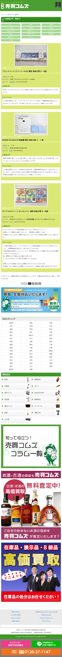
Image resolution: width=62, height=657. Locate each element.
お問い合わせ (16, 621)
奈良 (31, 351)
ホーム (3, 14)
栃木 (50, 329)
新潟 (50, 335)
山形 (50, 326)
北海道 (11, 323)
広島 (31, 360)
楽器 (10, 34)
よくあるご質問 (15, 614)
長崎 (50, 363)
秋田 (50, 323)
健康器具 (51, 34)
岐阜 (50, 341)
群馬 (11, 332)
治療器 (17, 386)
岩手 (11, 326)
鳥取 (50, 357)
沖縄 (31, 369)
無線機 (31, 28)
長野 (11, 341)
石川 (31, 338)
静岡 (11, 344)
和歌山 (51, 351)
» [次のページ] (39, 283)
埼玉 (31, 332)
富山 (11, 338)
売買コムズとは (46, 614)
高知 (11, 357)
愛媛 (50, 354)
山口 (50, 360)
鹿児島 (11, 369)
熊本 (11, 366)
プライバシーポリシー (46, 618)
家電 (31, 24)
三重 (50, 344)
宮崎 (50, 366)
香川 (31, 354)
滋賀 (11, 348)
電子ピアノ (31, 34)
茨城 (31, 329)
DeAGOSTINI (11, 31)
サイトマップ (46, 621)
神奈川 (5, 77)
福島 (11, 329)
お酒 (51, 28)
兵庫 (11, 351)
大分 (31, 366)
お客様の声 (10, 14)
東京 (11, 335)
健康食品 (47, 399)
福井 (50, 338)
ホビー (31, 37)
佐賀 (31, 363)
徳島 (11, 354)
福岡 (11, 363)
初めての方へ (16, 612)
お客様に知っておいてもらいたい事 (46, 612)
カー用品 (10, 28)
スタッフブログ (15, 618)
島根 (31, 357)
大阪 (31, 348)
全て (10, 24)
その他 (11, 40)
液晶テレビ (31, 31)
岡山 (11, 360)
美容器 (51, 24)
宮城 (31, 326)
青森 (31, 323)
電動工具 (10, 37)
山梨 (31, 341)
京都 (50, 348)
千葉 (50, 332)
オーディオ (51, 31)
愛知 (31, 344)
